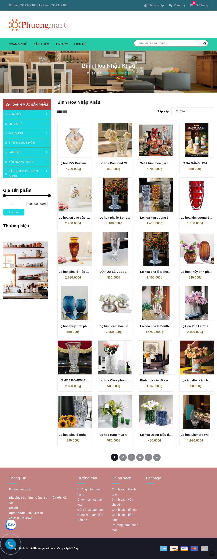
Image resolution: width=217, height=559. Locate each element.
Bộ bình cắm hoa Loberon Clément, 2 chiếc (130, 326)
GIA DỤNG (14, 133)
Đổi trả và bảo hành (90, 509)
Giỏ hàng (199, 5)
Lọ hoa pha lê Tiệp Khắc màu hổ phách (87, 271)
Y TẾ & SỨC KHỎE (20, 142)
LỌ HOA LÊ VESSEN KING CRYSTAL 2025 (129, 271)
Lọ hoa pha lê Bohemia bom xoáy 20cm (87, 434)
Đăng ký (177, 5)
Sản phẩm (41, 44)
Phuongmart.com (44, 548)
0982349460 (27, 5)
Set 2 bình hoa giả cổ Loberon (161, 163)
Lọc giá (13, 212)
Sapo (77, 548)
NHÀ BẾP (13, 114)
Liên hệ (80, 44)
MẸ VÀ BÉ (14, 124)
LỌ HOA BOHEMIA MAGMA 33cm (82, 380)
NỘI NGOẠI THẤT (19, 161)
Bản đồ (82, 520)
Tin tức (62, 44)
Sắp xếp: (163, 111)
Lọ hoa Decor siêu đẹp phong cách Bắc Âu (171, 434)
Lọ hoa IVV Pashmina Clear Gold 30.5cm (88, 163)
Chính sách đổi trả (124, 509)
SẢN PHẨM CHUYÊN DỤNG (21, 174)
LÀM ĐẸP (13, 152)
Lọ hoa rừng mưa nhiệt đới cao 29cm (125, 434)
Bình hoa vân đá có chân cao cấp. (164, 380)
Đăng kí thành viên (90, 514)
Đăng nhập (154, 5)
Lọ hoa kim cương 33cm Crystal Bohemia (169, 217)
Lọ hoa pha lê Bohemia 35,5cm (121, 217)
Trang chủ (18, 44)
